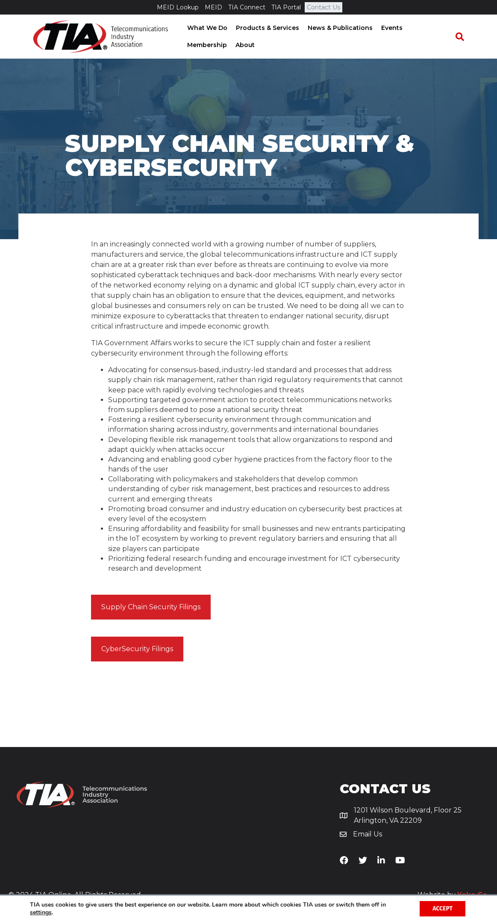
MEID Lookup (178, 7)
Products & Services (265, 28)
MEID (213, 7)
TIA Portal (286, 7)
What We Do (205, 28)
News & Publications (337, 28)
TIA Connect (246, 7)
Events (389, 28)
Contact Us (323, 7)
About (194, 45)
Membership (428, 28)
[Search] (463, 37)
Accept (442, 908)
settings (41, 912)
